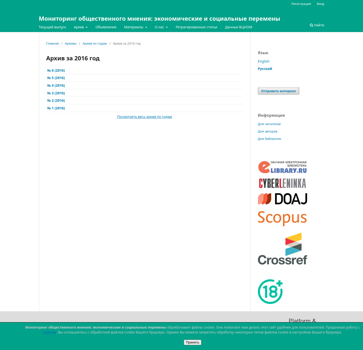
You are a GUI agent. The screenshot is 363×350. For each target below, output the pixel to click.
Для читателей (269, 124)
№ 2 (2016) (56, 100)
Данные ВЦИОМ (238, 27)
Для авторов (267, 131)
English (264, 61)
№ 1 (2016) (56, 108)
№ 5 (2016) (56, 77)
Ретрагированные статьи (196, 27)
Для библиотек (269, 138)
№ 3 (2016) (56, 93)
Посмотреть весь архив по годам (144, 116)
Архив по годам (95, 43)
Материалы (134, 27)
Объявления (105, 27)
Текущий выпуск (52, 27)
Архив (79, 27)
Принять (192, 342)
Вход (320, 3)
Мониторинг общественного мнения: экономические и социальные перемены (159, 18)
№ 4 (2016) (56, 85)
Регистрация (301, 3)
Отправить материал (278, 91)
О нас (160, 27)
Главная (52, 43)
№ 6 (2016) (56, 70)
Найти (317, 25)
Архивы (71, 43)
